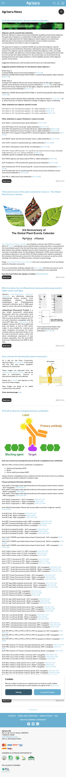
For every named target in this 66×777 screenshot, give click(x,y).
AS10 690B (42, 555)
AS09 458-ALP (54, 623)
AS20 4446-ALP (30, 513)
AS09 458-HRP (55, 625)
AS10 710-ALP (36, 591)
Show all (34, 710)
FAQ (56, 716)
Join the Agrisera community (33, 720)
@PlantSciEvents (42, 274)
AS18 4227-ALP (55, 567)
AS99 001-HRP (49, 609)
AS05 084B (51, 659)
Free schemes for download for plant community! (24, 356)
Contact (12, 716)
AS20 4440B (43, 531)
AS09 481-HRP (46, 521)
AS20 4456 (54, 131)
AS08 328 (5, 77)
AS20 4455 (55, 129)
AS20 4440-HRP (43, 533)
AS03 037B (50, 665)
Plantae (11, 246)
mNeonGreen (23, 322)
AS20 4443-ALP (50, 575)
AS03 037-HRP (50, 667)
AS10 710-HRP (36, 593)
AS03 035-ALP (53, 671)
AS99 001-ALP (49, 607)
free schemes (19, 362)
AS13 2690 (36, 177)
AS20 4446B (30, 515)
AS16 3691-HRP (43, 619)
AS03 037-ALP (50, 663)
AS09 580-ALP (20, 487)
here (19, 392)
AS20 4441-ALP (44, 599)
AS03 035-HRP (54, 673)
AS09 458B (55, 627)
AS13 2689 (49, 143)
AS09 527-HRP (40, 503)
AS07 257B (59, 651)
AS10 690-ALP (42, 553)
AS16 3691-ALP (43, 615)
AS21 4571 (44, 127)
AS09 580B (20, 491)
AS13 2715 (29, 89)
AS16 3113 (23, 173)
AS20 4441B (44, 601)
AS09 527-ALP (39, 499)
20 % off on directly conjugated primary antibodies (25, 411)
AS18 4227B (55, 569)
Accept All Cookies (47, 692)
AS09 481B (42, 525)
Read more (7, 181)
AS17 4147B (51, 585)
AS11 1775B (44, 561)
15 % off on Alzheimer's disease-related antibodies (25, 20)
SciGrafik (14, 380)
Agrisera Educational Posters (13, 372)
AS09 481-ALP (46, 523)
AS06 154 (52, 159)
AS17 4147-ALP (51, 583)
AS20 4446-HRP (32, 517)
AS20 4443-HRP (50, 579)
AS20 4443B (49, 577)
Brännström (57, 99)
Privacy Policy (46, 716)
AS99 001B (49, 611)
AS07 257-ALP (58, 645)
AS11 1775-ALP (44, 559)
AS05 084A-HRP (52, 657)
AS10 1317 (42, 123)
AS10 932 (38, 73)
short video (38, 268)
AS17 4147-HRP (52, 587)
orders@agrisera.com (10, 737)
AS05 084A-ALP (51, 655)
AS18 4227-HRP (56, 571)
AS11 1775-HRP (44, 563)
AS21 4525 (49, 331)
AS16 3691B (42, 617)
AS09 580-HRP (20, 495)
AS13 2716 (46, 85)
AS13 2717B (6, 509)
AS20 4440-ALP (43, 529)
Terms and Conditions (28, 716)
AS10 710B (36, 595)
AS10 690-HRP (42, 551)
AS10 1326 (53, 163)
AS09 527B (39, 501)
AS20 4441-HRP (45, 603)
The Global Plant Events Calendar (14, 244)
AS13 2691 (54, 139)
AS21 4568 (45, 147)
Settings (19, 692)
